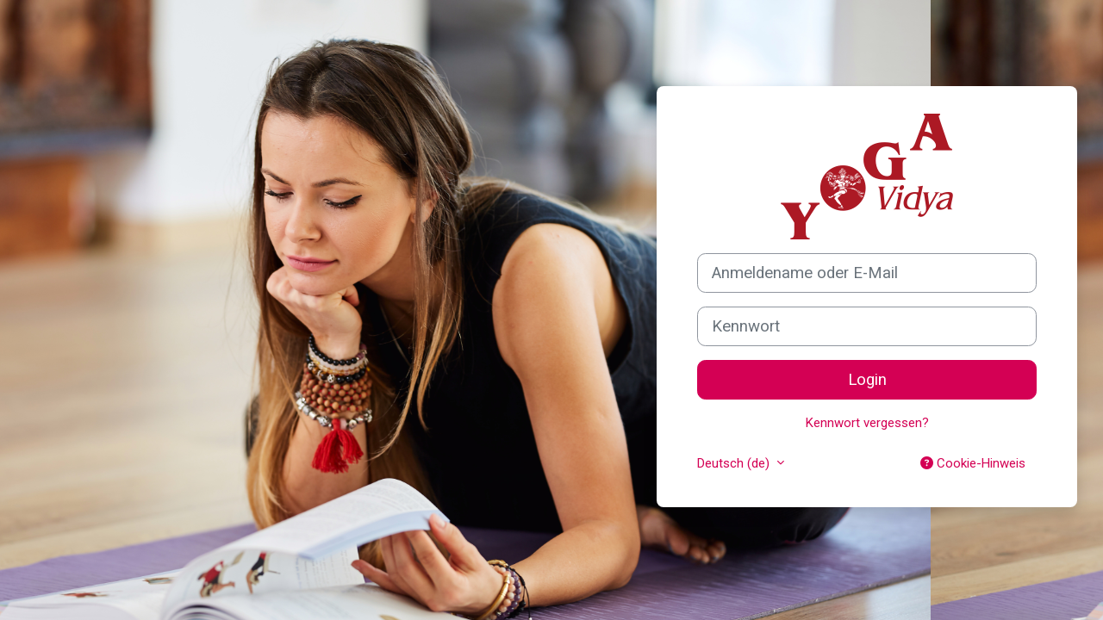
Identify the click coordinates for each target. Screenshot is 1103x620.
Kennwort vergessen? (867, 423)
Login (867, 379)
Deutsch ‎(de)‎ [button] (735, 463)
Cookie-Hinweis (972, 463)
